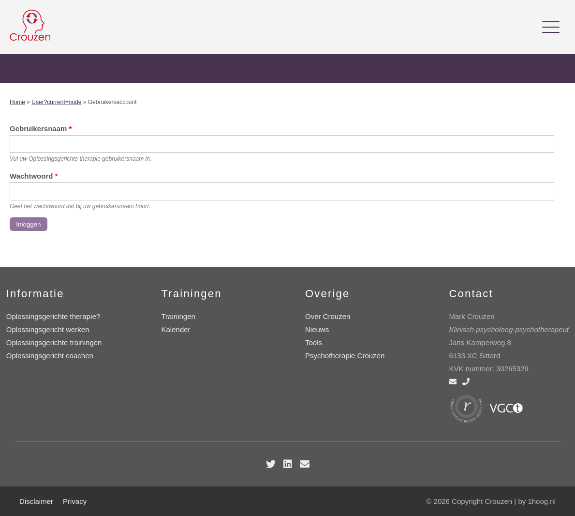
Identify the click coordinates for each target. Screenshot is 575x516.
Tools (313, 342)
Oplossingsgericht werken (47, 329)
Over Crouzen (327, 316)
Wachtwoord (34, 176)
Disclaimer (36, 501)
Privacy (75, 501)
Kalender (176, 329)
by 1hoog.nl (537, 501)
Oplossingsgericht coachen (49, 355)
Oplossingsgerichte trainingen (54, 342)
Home (17, 102)
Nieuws (317, 329)
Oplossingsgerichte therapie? (53, 316)
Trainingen (178, 316)
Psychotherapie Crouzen (344, 355)
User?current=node (56, 102)
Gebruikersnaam (41, 128)
